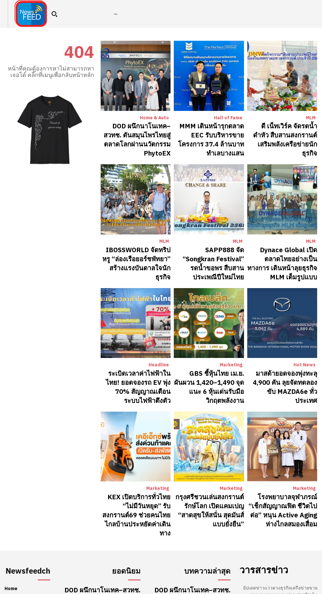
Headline (159, 330)
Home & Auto (155, 118)
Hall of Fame (229, 118)
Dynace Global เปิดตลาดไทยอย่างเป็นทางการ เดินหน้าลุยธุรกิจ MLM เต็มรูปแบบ (283, 237)
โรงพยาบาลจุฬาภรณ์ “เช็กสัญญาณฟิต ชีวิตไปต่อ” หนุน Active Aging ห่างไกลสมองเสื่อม (284, 449)
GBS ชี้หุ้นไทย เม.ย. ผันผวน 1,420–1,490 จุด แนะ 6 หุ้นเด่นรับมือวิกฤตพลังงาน (209, 343)
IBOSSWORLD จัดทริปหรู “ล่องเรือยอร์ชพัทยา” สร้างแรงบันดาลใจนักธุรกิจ (136, 237)
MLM (311, 118)
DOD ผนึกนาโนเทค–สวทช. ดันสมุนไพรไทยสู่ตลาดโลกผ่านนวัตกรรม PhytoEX (140, 131)
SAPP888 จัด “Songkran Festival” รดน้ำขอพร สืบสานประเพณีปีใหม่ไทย (213, 237)
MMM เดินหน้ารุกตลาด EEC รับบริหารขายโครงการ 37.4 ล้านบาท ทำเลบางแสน (210, 131)
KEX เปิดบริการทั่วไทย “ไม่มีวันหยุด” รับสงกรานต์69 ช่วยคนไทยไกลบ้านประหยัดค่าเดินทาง (138, 449)
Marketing (231, 330)
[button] (54, 13)
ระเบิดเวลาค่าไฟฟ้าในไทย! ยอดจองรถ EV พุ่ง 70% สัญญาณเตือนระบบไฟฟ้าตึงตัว (138, 343)
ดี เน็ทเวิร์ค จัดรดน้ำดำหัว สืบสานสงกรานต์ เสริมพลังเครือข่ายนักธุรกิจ (284, 131)
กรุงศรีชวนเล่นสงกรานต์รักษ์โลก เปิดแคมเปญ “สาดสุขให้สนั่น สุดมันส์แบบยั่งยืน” (211, 449)
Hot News (306, 330)
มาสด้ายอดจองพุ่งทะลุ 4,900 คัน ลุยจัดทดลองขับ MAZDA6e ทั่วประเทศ (282, 340)
